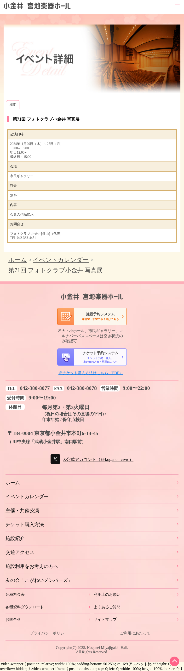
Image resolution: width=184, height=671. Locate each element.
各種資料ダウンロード (25, 607)
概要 (13, 104)
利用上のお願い (107, 594)
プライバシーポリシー (49, 633)
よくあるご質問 (107, 607)
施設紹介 (15, 538)
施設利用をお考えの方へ (32, 566)
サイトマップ (105, 619)
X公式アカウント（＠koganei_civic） (98, 459)
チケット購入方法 (25, 524)
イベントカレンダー (61, 260)
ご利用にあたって (135, 633)
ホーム (17, 260)
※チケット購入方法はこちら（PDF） (90, 373)
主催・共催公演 (22, 510)
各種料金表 (15, 594)
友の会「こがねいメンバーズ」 (39, 580)
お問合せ (13, 619)
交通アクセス (20, 552)
